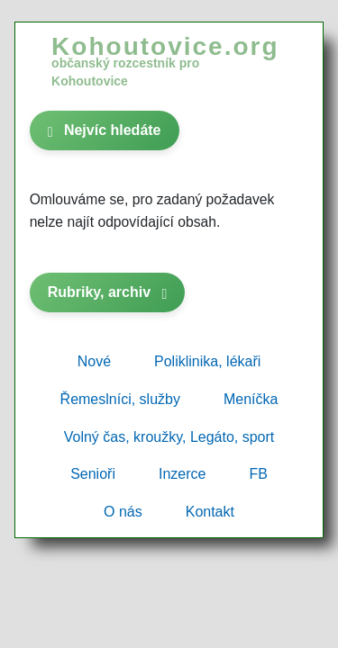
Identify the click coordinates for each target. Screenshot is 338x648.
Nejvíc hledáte (104, 130)
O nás (123, 511)
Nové (94, 361)
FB (258, 474)
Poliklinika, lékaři (207, 361)
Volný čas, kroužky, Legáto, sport (169, 437)
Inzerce (182, 474)
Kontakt (210, 511)
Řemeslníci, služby (120, 399)
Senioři (92, 474)
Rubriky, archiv (108, 292)
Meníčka (251, 399)
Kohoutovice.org (165, 60)
